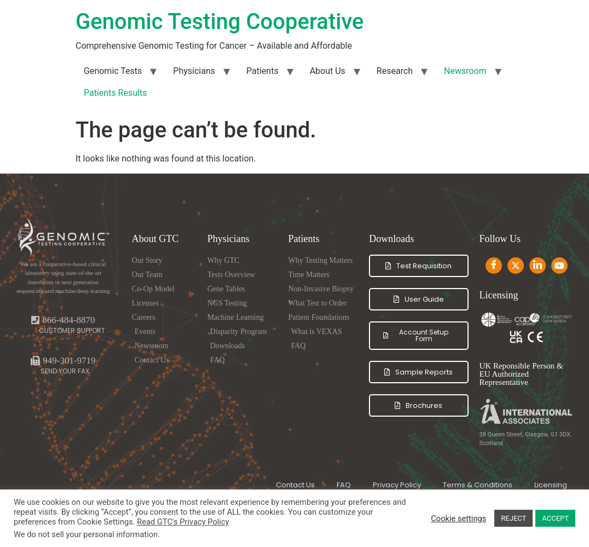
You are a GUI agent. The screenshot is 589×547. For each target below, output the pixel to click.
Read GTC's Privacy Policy (183, 522)
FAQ (344, 485)
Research (395, 71)
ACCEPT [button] (555, 518)
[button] (63, 360)
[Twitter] (515, 265)
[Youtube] (559, 265)
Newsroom (465, 71)
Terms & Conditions (477, 485)
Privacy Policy (397, 485)
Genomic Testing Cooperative (219, 21)
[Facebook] (494, 265)
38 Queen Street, (502, 434)
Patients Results (115, 93)
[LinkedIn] (537, 265)
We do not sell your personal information (86, 534)
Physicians (194, 71)
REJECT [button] (513, 518)
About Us (327, 71)
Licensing (550, 485)
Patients (262, 71)
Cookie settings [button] (458, 518)
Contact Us (295, 485)
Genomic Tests (113, 71)
